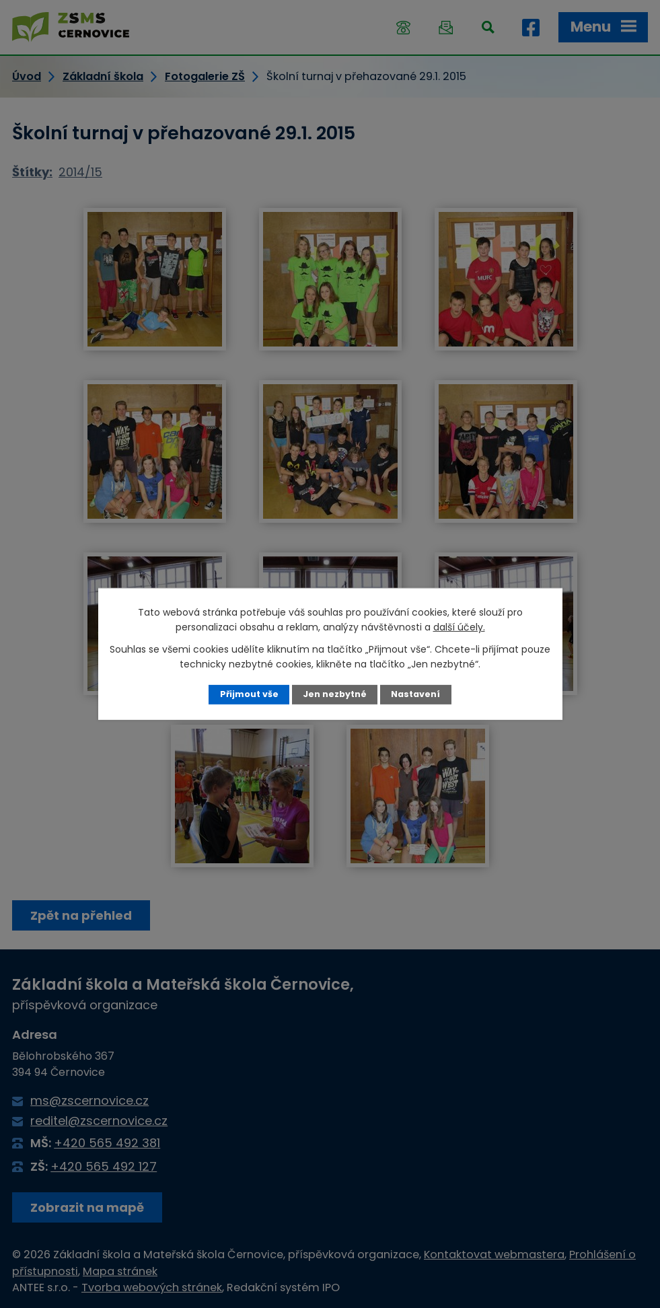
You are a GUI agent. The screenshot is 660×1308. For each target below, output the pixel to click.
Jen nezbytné (335, 694)
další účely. (459, 627)
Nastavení (415, 694)
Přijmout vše (249, 694)
